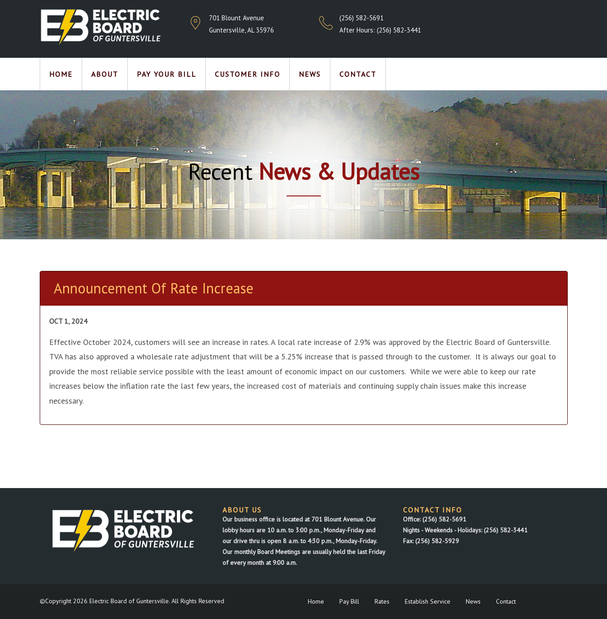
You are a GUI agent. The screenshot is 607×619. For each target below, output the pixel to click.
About (104, 74)
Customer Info (247, 74)
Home (61, 74)
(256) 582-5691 (361, 18)
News (310, 74)
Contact (357, 74)
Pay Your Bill (166, 74)
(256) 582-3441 (399, 30)
